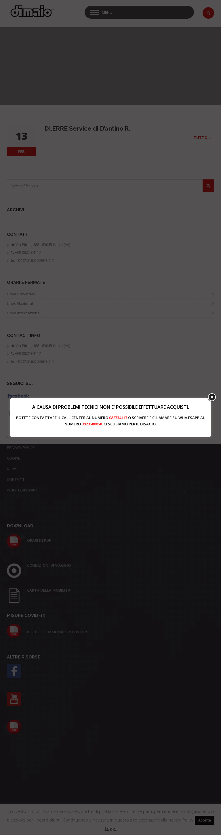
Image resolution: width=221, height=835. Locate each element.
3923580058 (92, 424)
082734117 (118, 417)
